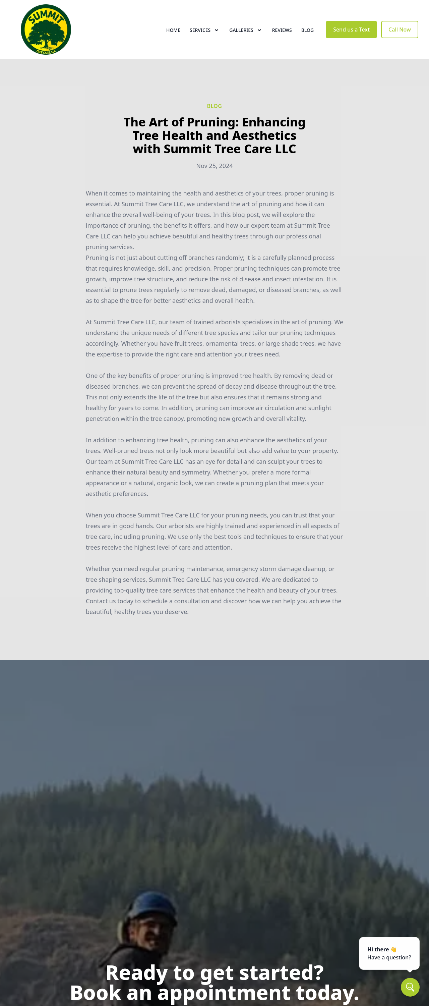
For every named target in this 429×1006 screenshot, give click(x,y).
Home (173, 30)
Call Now (399, 29)
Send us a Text (351, 29)
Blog (307, 30)
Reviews (282, 30)
